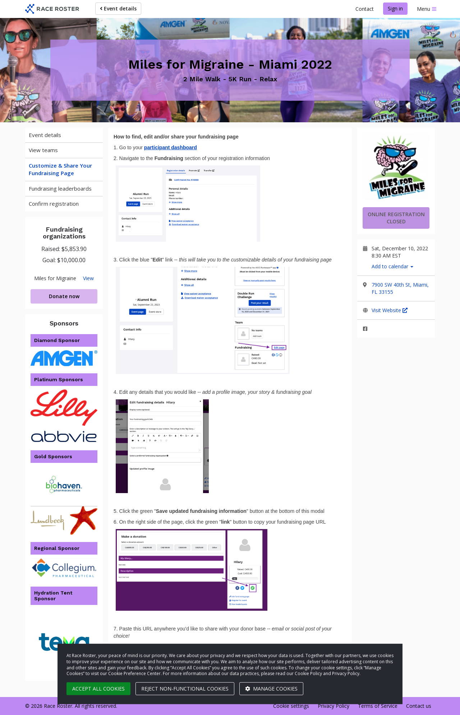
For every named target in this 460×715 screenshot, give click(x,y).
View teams (43, 150)
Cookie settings (291, 705)
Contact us (418, 705)
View (88, 278)
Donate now (64, 296)
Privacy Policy (333, 705)
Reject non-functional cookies (185, 688)
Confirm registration (54, 203)
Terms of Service (377, 705)
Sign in (395, 8)
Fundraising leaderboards (60, 188)
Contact (364, 8)
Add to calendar (392, 266)
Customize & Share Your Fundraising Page (60, 169)
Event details (118, 8)
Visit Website (390, 310)
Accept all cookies (98, 688)
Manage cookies (271, 688)
